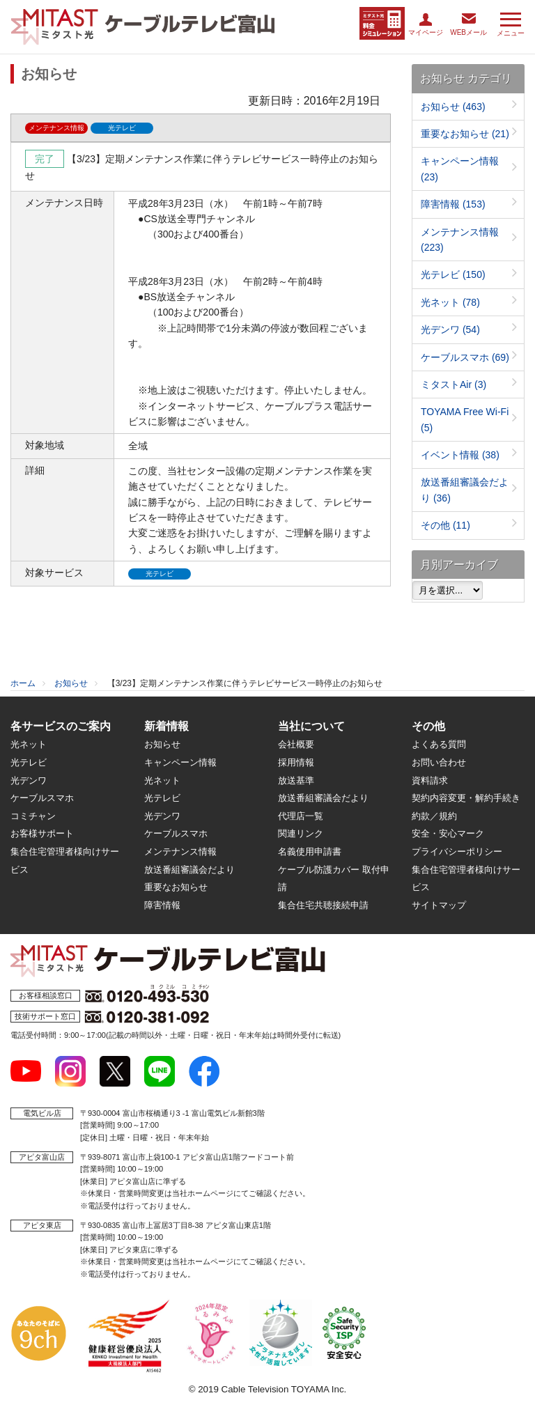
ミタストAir (453, 384)
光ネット (450, 302)
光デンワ (450, 329)
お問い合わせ (439, 762)
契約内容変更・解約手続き (466, 798)
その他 (445, 525)
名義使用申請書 (309, 851)
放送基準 (296, 780)
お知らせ (453, 106)
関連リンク (300, 833)
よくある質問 (439, 744)
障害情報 (453, 204)
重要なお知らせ (465, 133)
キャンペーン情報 (180, 762)
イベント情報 (460, 454)
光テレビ (453, 274)
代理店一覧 (300, 816)
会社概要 (296, 744)
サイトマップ (439, 905)
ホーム (23, 683)
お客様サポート (42, 833)
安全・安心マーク (448, 833)
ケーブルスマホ (465, 357)
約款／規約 (434, 816)
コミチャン (33, 816)
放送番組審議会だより (189, 869)
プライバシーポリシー (457, 851)
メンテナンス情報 (180, 851)
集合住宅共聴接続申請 (323, 905)
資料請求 (430, 780)
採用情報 (296, 762)
